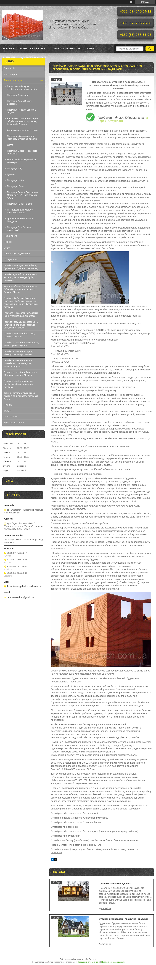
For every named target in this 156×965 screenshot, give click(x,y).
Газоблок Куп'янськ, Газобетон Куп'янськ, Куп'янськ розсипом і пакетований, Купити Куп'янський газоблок (21, 302)
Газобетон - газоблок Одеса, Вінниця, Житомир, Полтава (18, 353)
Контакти (9, 57)
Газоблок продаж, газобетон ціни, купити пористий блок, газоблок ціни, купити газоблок (21, 325)
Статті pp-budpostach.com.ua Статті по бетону (76, 822)
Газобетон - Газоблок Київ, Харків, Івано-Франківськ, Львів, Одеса (21, 314)
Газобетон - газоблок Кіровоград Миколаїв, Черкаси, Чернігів (20, 373)
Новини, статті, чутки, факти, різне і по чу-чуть (76, 844)
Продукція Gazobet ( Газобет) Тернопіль (22, 152)
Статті (7, 248)
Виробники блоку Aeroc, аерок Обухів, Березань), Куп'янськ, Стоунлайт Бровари (22, 121)
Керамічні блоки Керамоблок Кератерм (21, 161)
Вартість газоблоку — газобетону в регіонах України (22, 87)
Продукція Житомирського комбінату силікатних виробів (22, 137)
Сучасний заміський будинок (115, 883)
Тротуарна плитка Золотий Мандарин (20, 220)
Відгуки (7, 410)
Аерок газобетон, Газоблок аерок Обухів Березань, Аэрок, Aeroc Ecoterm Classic (20, 289)
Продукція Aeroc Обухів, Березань (19, 102)
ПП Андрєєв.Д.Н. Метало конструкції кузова (20, 211)
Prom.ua (92, 959)
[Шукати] (149, 48)
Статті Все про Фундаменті (65, 835)
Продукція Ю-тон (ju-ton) (19, 204)
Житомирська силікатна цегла (22, 130)
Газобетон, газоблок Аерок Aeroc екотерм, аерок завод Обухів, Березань (20, 277)
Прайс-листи (10, 236)
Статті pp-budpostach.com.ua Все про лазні (74, 813)
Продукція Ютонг (15, 186)
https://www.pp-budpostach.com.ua (24, 586)
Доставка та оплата (33, 57)
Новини (8, 242)
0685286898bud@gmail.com (21, 597)
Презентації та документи (17, 253)
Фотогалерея (10, 74)
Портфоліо (9, 68)
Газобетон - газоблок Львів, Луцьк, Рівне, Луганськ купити (21, 344)
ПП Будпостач (11, 259)
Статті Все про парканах (64, 826)
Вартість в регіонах (32, 48)
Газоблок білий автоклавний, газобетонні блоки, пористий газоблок (18, 384)
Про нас (90, 48)
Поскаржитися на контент (88, 962)
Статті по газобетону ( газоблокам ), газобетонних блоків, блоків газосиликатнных (95, 840)
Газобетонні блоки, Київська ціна (121, 117)
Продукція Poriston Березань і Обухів (22, 111)
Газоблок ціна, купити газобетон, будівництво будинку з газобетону (21, 267)
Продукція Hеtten (15, 180)
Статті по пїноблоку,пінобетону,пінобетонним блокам (79, 817)
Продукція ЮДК (15, 168)
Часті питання (11, 416)
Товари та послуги (63, 48)
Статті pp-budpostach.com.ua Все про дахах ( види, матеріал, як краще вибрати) (94, 831)
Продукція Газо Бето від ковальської (19, 228)
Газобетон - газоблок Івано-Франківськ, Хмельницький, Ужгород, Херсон (18, 363)
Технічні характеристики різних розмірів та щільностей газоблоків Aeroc (21, 396)
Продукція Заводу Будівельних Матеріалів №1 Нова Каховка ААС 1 (22, 195)
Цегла (10, 145)
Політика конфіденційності (112, 962)
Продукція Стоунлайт (18, 95)
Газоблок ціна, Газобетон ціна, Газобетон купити (19, 335)
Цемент (11, 174)
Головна (8, 48)
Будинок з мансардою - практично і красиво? (123, 919)
